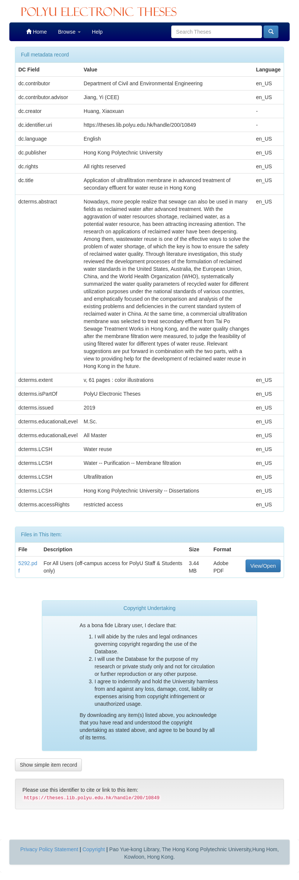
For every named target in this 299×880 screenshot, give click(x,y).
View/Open (263, 566)
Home (36, 31)
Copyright (94, 849)
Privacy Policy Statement (49, 849)
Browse (69, 32)
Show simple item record (48, 765)
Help (97, 32)
